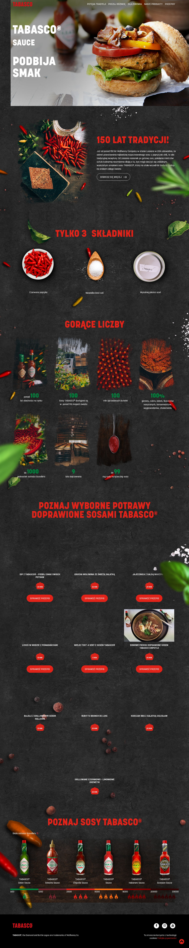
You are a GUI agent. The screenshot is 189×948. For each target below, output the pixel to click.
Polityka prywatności (166, 938)
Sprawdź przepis (40, 598)
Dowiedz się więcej (113, 177)
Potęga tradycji (96, 4)
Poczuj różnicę (117, 4)
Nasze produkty (153, 4)
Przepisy (170, 4)
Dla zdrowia (135, 4)
